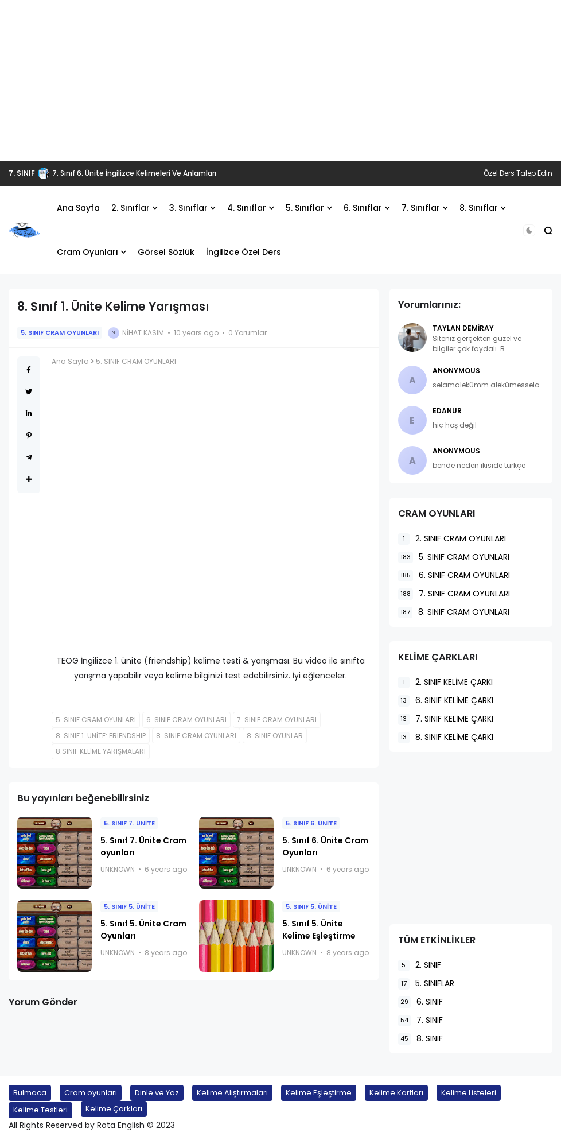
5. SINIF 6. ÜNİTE (311, 823)
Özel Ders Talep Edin (518, 173)
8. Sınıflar (478, 208)
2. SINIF (419, 965)
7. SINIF (22, 173)
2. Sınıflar (130, 208)
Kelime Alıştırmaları (232, 1092)
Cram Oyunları (87, 252)
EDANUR (447, 411)
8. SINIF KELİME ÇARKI (445, 737)
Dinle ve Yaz (157, 1092)
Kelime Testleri (40, 1109)
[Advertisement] (280, 80)
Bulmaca (29, 1092)
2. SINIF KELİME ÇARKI (445, 682)
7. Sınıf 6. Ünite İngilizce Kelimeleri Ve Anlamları (134, 173)
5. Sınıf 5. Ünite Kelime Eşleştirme (319, 929)
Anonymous (456, 370)
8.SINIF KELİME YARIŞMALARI (101, 751)
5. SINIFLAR (426, 984)
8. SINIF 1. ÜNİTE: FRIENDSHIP (101, 735)
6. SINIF (420, 1002)
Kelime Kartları (396, 1092)
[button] (529, 230)
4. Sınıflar (246, 208)
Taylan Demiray (463, 328)
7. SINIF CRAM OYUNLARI (277, 719)
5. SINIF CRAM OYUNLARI (60, 332)
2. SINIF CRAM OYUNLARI (452, 539)
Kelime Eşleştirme (319, 1092)
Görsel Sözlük (166, 252)
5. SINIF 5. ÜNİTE (129, 906)
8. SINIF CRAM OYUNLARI (196, 735)
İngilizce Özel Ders (243, 252)
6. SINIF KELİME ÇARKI (445, 701)
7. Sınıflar (421, 208)
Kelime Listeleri (468, 1092)
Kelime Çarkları (113, 1108)
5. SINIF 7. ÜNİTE (129, 823)
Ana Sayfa (78, 208)
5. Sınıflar (305, 208)
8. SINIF (420, 1039)
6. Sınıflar (363, 208)
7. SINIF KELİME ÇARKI (445, 719)
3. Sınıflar (188, 208)
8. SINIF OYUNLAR (275, 735)
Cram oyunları (90, 1092)
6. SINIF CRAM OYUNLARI (186, 719)
